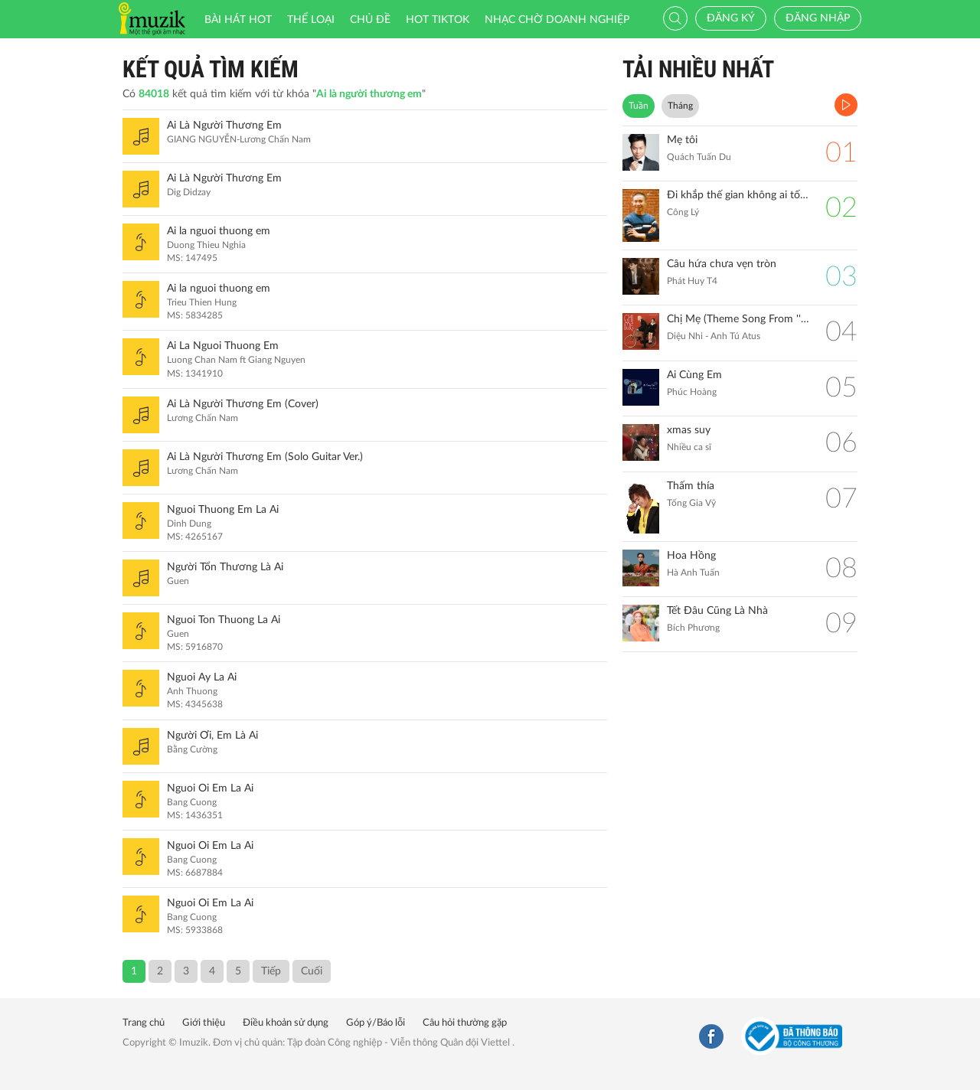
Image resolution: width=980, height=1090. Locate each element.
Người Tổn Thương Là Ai (225, 567)
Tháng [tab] (680, 105)
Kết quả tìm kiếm (210, 69)
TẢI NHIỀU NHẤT (698, 69)
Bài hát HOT (238, 20)
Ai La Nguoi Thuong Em (223, 346)
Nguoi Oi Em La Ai (210, 788)
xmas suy (688, 430)
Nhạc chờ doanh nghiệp (557, 20)
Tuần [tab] (638, 105)
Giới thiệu (203, 1023)
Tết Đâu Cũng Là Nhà (717, 610)
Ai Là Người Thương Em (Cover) (242, 404)
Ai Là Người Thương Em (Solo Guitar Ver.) (265, 457)
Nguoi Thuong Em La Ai (223, 509)
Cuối (311, 971)
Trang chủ (143, 1023)
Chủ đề (370, 20)
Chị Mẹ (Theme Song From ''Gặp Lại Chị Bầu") (738, 319)
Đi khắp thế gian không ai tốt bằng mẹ (738, 195)
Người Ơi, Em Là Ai (212, 735)
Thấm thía (690, 486)
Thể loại (311, 20)
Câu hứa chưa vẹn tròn (721, 264)
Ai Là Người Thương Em (224, 125)
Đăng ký (731, 18)
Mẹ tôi (682, 140)
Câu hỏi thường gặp (465, 1023)
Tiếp (271, 971)
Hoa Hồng (691, 555)
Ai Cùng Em (694, 375)
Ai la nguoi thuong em (218, 231)
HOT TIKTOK (437, 20)
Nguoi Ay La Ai (202, 677)
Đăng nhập (818, 18)
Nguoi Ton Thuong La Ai (223, 620)
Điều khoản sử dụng (285, 1023)
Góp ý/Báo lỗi (375, 1023)
